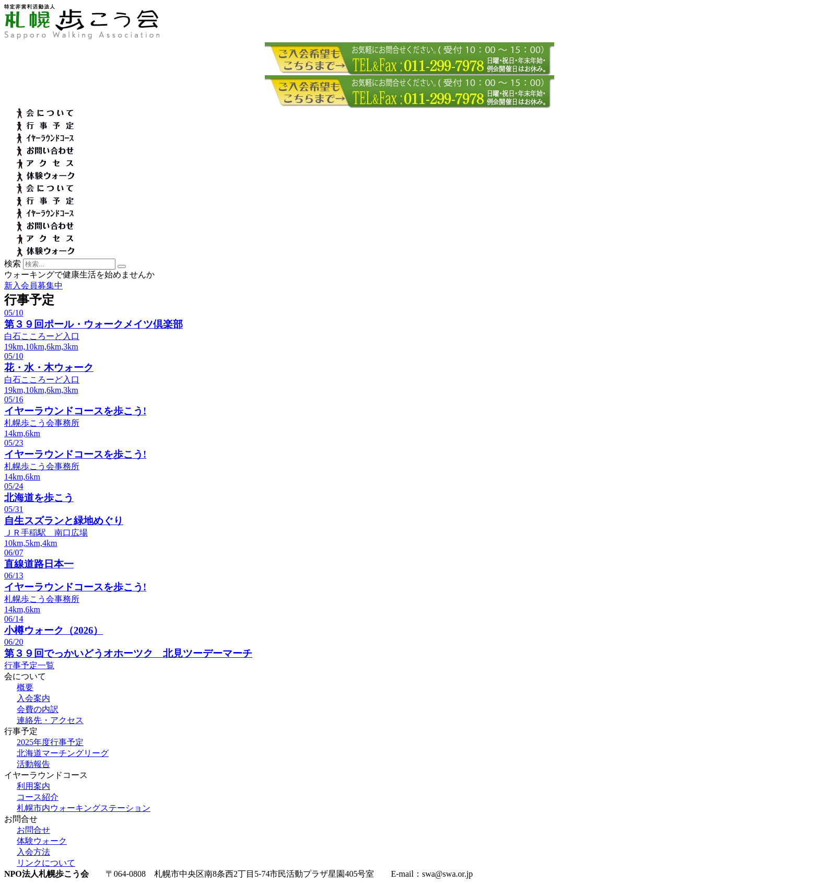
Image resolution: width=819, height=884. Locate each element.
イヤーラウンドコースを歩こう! (75, 410)
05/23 (13, 442)
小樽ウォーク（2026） (53, 630)
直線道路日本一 (39, 564)
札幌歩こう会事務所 (41, 422)
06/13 (13, 575)
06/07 (13, 552)
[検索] (122, 266)
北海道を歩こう (39, 497)
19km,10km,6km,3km (41, 346)
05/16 (13, 399)
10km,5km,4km (30, 543)
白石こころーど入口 (41, 336)
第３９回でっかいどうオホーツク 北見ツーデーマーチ (128, 653)
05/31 (13, 509)
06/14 (13, 618)
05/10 (13, 312)
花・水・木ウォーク (48, 367)
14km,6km (22, 433)
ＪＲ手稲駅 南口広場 (46, 532)
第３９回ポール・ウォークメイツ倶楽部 (93, 324)
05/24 (13, 486)
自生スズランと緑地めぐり (63, 520)
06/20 (13, 641)
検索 (12, 263)
